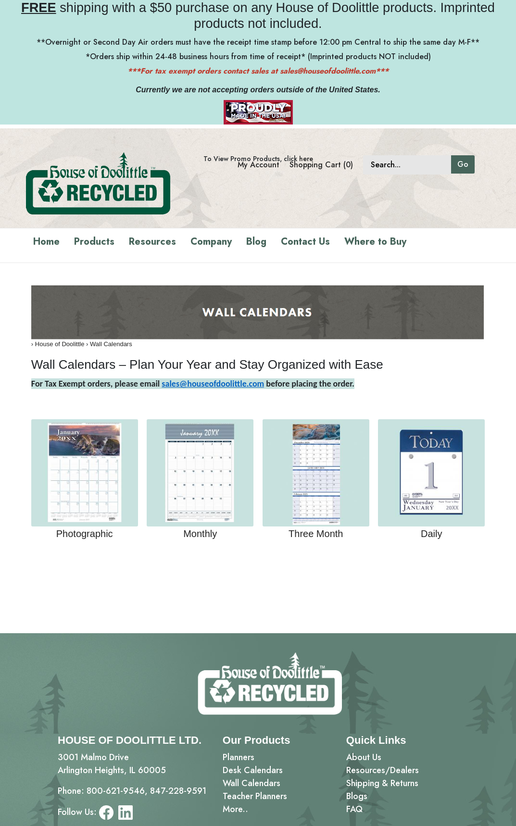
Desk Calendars (253, 770)
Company (211, 242)
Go (462, 164)
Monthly (200, 533)
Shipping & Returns (382, 783)
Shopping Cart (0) (321, 164)
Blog (256, 242)
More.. (235, 809)
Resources (152, 242)
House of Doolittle (60, 344)
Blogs (356, 796)
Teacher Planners (255, 796)
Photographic (84, 533)
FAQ (354, 809)
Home (46, 242)
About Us (363, 757)
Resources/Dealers (382, 770)
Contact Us (305, 242)
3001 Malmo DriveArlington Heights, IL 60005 (112, 763)
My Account (258, 164)
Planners (238, 757)
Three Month (316, 533)
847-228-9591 (178, 791)
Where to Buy (375, 242)
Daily (431, 533)
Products (94, 242)
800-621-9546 (116, 791)
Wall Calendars (111, 344)
